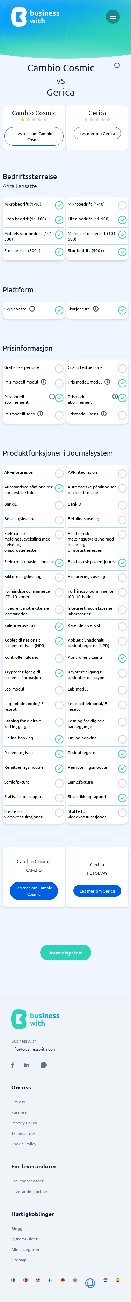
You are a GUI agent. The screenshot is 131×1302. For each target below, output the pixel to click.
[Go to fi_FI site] (50, 1283)
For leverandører (27, 1180)
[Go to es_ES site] (118, 1283)
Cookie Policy (23, 1143)
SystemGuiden (24, 1239)
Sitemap (19, 1259)
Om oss (18, 1101)
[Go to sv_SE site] (13, 1283)
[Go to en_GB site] (75, 1283)
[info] (117, 65)
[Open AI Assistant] (43, 1065)
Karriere (19, 1112)
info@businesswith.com (33, 1049)
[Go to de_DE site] (63, 1283)
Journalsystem (66, 952)
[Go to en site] (90, 1283)
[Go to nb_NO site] (38, 1283)
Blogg (16, 1228)
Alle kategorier (25, 1249)
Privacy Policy (24, 1122)
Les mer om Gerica (97, 133)
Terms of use (23, 1133)
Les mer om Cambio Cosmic (33, 136)
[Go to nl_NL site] (105, 1283)
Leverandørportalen (30, 1191)
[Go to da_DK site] (25, 1283)
